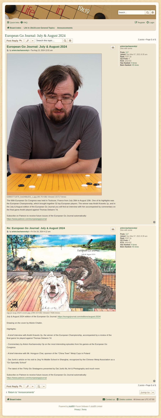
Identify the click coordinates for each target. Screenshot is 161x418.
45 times (135, 65)
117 (127, 52)
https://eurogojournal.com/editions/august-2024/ (79, 316)
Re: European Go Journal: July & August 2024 (36, 228)
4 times (134, 63)
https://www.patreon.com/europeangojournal (27, 219)
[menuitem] (23, 22)
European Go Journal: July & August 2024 (35, 36)
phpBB (71, 406)
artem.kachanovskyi (128, 46)
